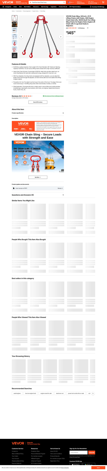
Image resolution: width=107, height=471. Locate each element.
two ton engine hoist (30, 393)
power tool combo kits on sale (76, 393)
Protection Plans (35, 451)
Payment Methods (16, 463)
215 (23, 98)
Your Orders (15, 456)
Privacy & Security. (65, 467)
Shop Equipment (27, 11)
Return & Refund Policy (17, 453)
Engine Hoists (35, 11)
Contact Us (15, 451)
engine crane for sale (46, 393)
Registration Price (54, 461)
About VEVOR (53, 451)
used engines (17, 393)
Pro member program (36, 456)
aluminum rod (59, 393)
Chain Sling (42, 11)
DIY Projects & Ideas (36, 463)
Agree (98, 467)
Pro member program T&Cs (57, 458)
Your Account (15, 458)
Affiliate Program (35, 458)
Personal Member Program (38, 453)
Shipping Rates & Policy (18, 461)
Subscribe (91, 452)
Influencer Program (36, 461)
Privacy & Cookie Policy (75, 457)
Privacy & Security (54, 456)
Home (13, 11)
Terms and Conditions (56, 453)
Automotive (18, 11)
